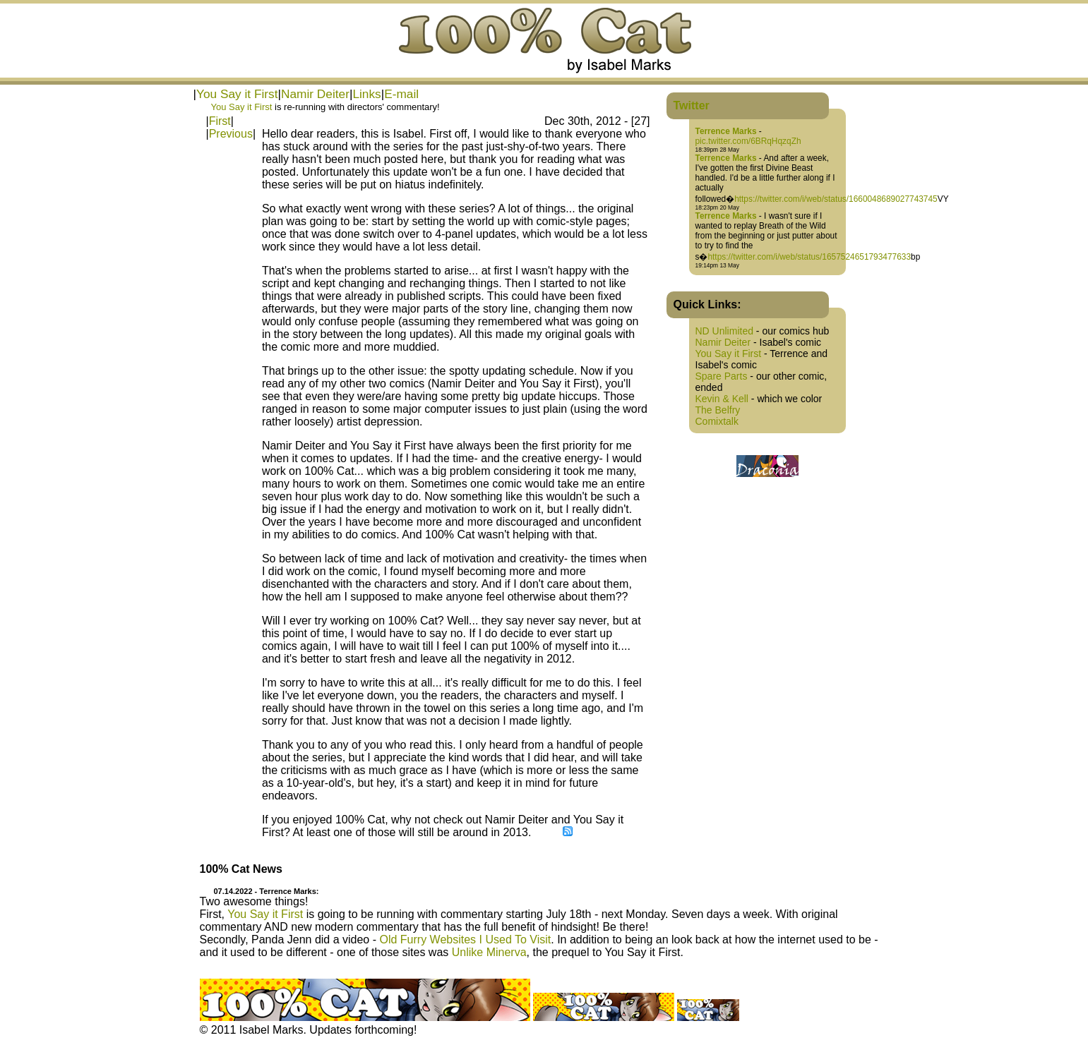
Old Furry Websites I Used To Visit (465, 940)
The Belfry (718, 410)
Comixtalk (717, 421)
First (220, 121)
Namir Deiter (315, 94)
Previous (231, 134)
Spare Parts (721, 376)
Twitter (692, 105)
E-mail (401, 94)
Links (366, 94)
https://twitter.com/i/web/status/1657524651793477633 (809, 257)
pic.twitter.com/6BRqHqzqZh (748, 141)
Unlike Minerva (489, 952)
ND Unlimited (724, 331)
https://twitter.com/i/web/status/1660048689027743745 (836, 199)
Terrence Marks (726, 131)
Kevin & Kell (721, 398)
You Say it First (236, 94)
